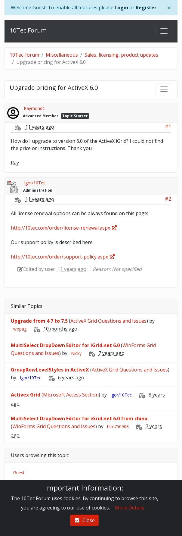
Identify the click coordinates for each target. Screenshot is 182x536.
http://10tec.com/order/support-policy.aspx (63, 256)
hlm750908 (118, 426)
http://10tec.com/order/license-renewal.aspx (64, 227)
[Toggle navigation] (164, 31)
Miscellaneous (62, 55)
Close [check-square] (84, 520)
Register (146, 7)
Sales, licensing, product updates (121, 55)
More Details (129, 507)
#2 (168, 199)
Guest (19, 472)
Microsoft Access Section (71, 394)
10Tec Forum (28, 30)
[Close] (169, 7)
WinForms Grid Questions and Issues (53, 426)
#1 (168, 126)
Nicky (76, 353)
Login (121, 7)
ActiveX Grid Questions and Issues (108, 321)
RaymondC (34, 108)
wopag (19, 329)
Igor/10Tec (34, 183)
